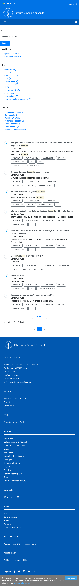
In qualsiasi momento (13, 112)
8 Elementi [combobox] (40, 316)
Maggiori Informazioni (22, 583)
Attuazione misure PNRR (14, 422)
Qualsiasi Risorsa (11, 53)
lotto (7, 78)
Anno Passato (11, 127)
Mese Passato (12, 124)
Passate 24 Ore (12, 118)
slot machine (11, 84)
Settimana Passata (14, 121)
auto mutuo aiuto (13, 93)
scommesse (11, 81)
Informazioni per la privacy (15, 398)
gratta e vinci (11, 75)
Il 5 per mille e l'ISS (11, 497)
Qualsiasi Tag (10, 69)
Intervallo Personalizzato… (15, 130)
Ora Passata (11, 115)
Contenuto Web (12, 56)
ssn (40, 162)
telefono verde (12, 90)
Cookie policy (9, 405)
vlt (6, 87)
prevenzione (11, 96)
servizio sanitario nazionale (17, 99)
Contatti (7, 402)
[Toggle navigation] (4, 22)
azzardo (9, 72)
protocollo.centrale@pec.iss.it (20, 382)
